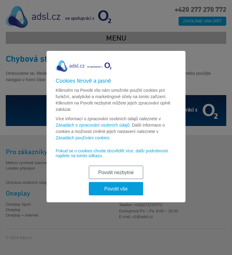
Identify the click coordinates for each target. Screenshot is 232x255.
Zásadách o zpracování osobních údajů (92, 125)
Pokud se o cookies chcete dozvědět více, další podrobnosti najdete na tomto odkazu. (112, 153)
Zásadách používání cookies (82, 137)
